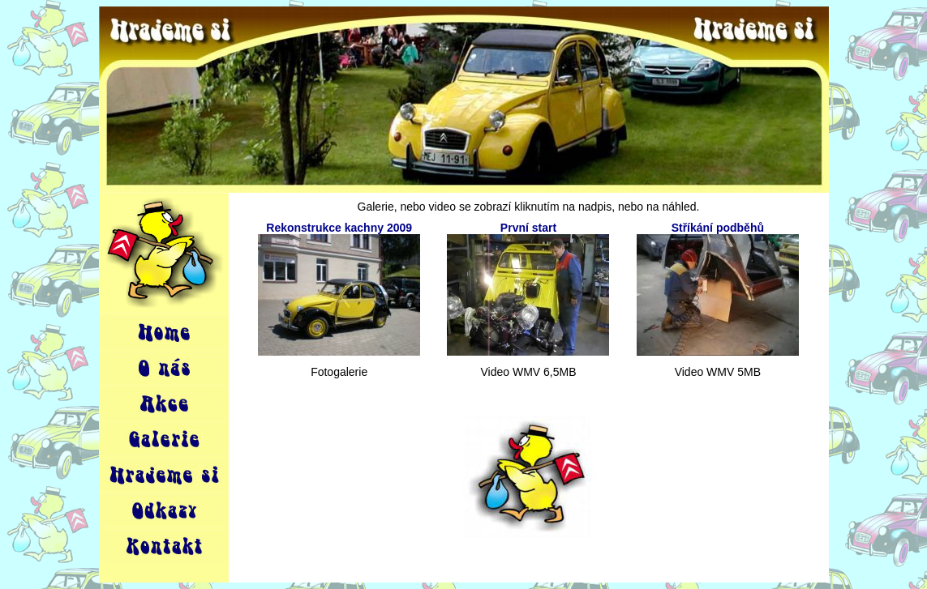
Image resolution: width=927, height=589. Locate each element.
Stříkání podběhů (718, 227)
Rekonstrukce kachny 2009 (339, 227)
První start (528, 227)
